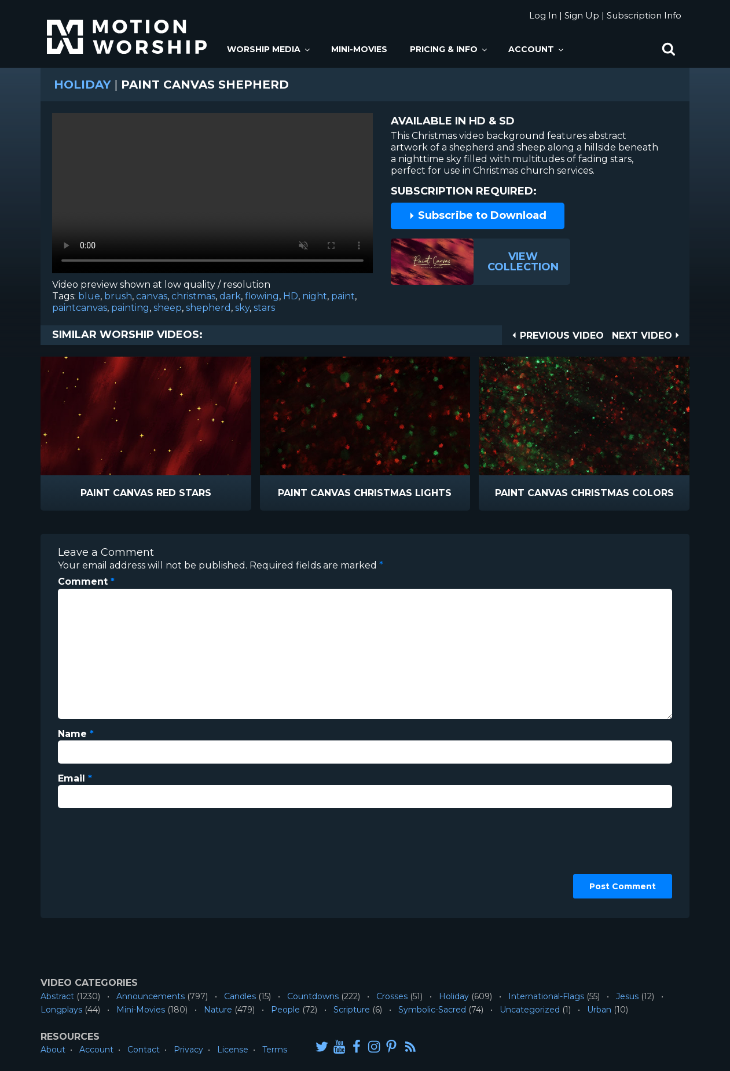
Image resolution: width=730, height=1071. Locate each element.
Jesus (627, 996)
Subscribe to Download (477, 215)
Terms (274, 1049)
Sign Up (581, 15)
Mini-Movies (359, 49)
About (53, 1049)
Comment (86, 581)
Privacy (188, 1049)
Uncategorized (530, 1009)
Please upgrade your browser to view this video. (212, 196)
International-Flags (546, 996)
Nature (218, 1009)
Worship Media (269, 49)
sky (242, 307)
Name (76, 733)
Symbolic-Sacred (432, 1009)
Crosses (392, 996)
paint (343, 296)
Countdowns (313, 996)
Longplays (61, 1009)
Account (536, 49)
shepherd (208, 307)
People (285, 1009)
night (314, 296)
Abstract (57, 996)
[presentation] (105, 859)
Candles (240, 996)
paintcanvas (79, 307)
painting (130, 307)
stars (264, 307)
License (232, 1049)
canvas (151, 296)
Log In (543, 15)
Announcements (150, 996)
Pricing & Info (449, 49)
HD (290, 296)
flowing (262, 296)
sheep (167, 307)
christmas (193, 296)
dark (230, 296)
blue (89, 296)
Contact (143, 1049)
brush (118, 296)
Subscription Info (644, 15)
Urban (599, 1009)
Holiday (82, 84)
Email (75, 778)
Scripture (351, 1009)
